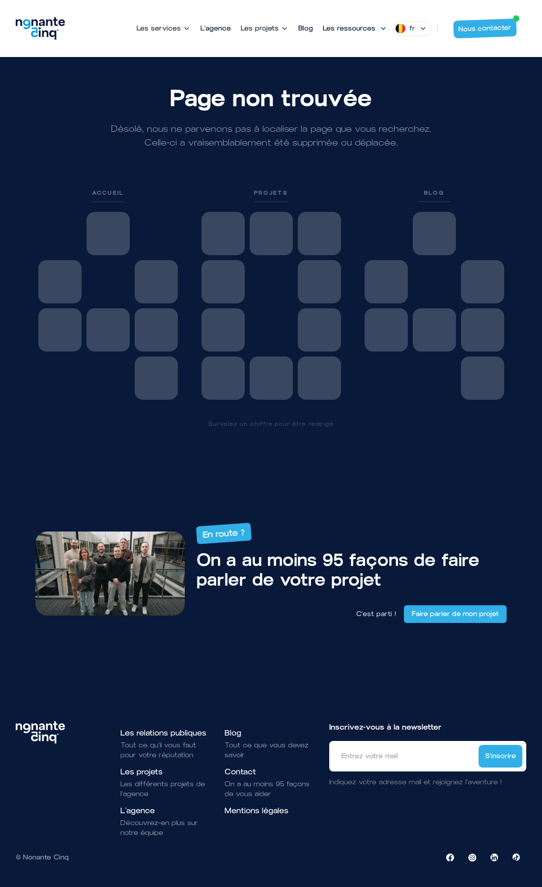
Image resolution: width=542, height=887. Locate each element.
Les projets (141, 771)
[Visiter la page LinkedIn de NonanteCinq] (494, 857)
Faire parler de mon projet (455, 614)
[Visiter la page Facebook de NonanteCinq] (450, 857)
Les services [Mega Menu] (164, 28)
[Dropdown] (412, 28)
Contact (240, 771)
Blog (305, 28)
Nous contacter (487, 26)
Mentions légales (256, 810)
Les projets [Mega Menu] (264, 28)
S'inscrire (500, 756)
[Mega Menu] (355, 28)
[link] (108, 294)
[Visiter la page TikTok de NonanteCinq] (516, 857)
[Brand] (40, 28)
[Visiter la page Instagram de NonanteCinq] (472, 857)
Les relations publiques (163, 733)
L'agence (215, 28)
